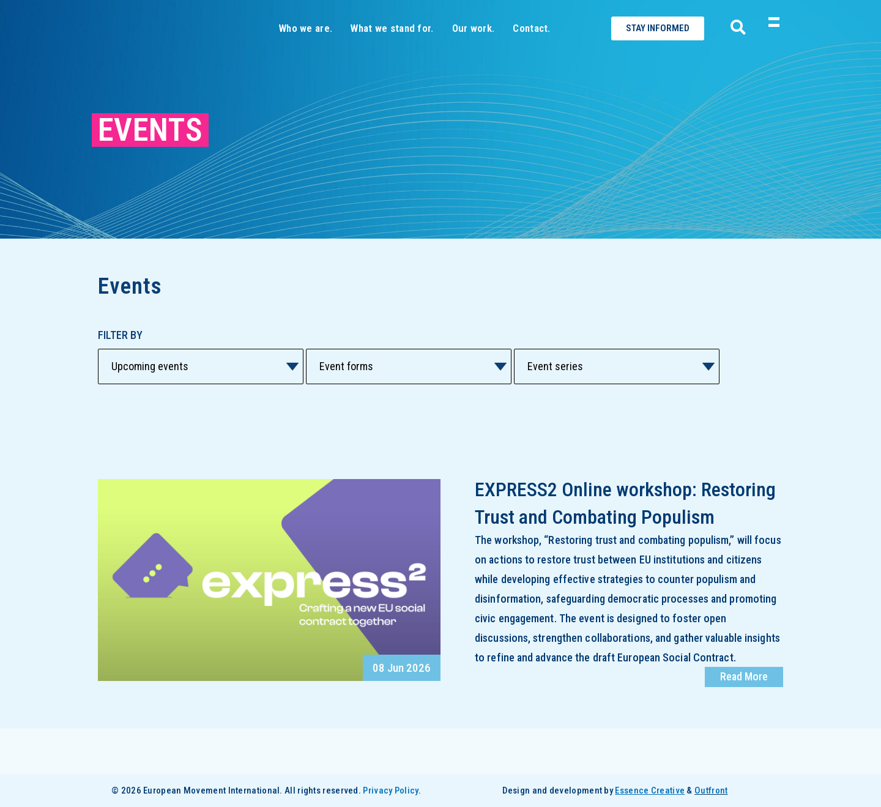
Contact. (531, 50)
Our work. (473, 50)
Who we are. (305, 50)
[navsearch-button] (733, 51)
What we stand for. (392, 50)
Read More (744, 721)
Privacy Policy (390, 790)
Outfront (710, 790)
